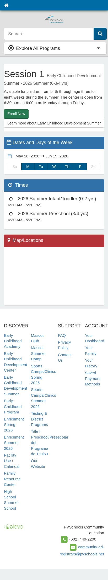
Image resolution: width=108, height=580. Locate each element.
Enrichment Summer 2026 (14, 443)
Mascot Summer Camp (38, 353)
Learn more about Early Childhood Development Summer (54, 123)
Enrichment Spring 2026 (14, 425)
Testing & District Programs (39, 419)
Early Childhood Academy (13, 341)
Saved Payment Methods (92, 378)
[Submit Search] (100, 34)
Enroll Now (16, 114)
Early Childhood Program (13, 406)
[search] (49, 34)
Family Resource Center (12, 479)
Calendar (12, 466)
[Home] (6, 5)
